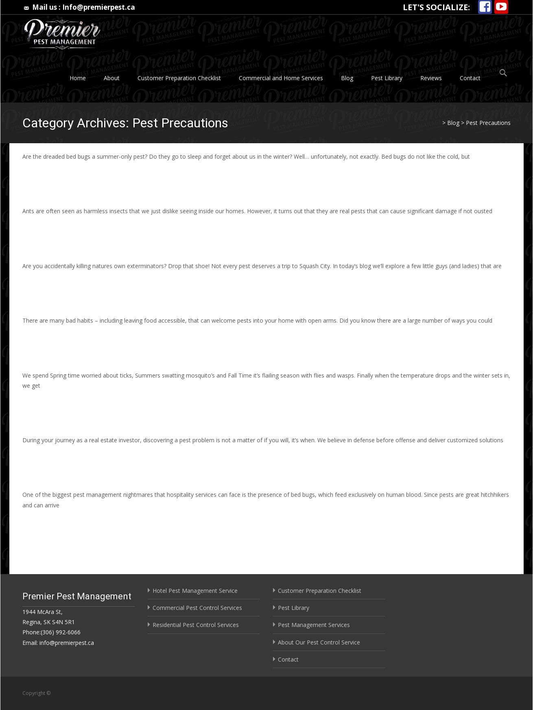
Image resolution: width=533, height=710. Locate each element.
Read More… (40, 171)
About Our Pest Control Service (319, 642)
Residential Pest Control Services (196, 625)
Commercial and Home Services (281, 78)
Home (78, 78)
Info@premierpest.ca (98, 7)
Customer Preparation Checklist (179, 78)
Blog (347, 78)
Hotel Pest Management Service (195, 590)
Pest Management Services (314, 625)
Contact (470, 78)
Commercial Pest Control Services (197, 608)
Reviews (431, 78)
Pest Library (386, 78)
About (112, 78)
